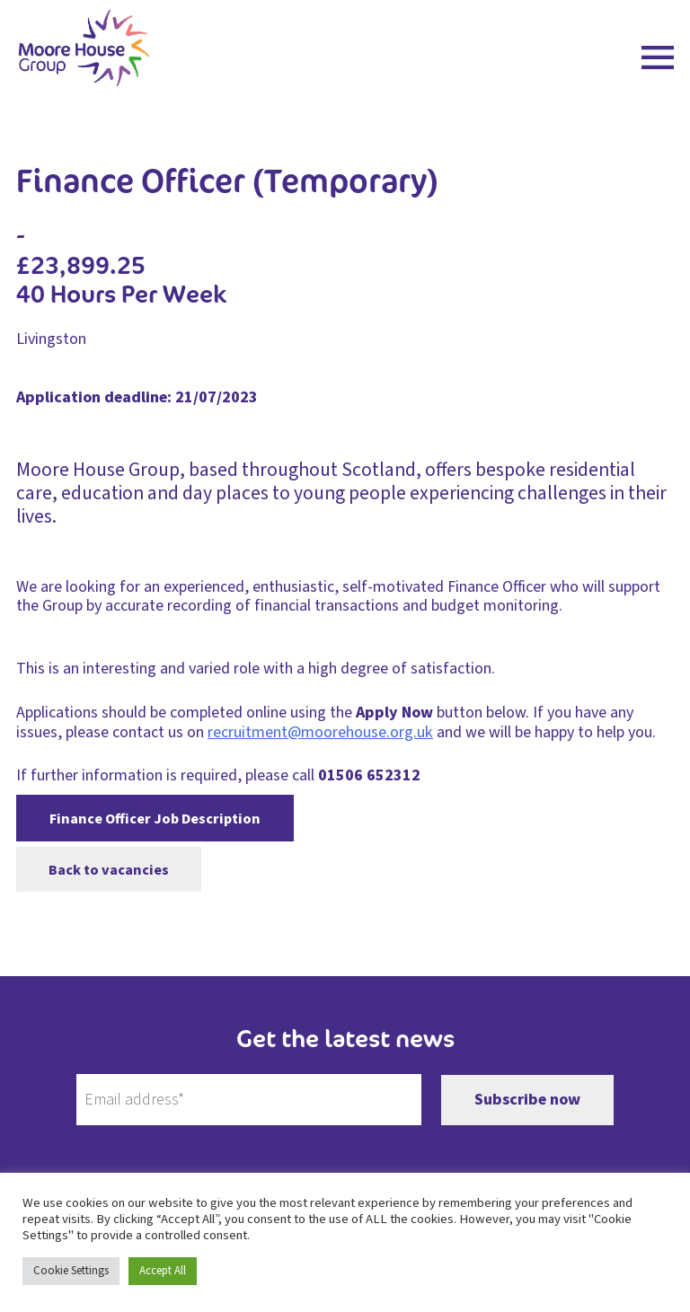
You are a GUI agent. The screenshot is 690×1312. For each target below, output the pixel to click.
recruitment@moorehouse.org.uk (320, 732)
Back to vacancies (109, 869)
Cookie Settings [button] (71, 1271)
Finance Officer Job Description (155, 818)
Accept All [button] (162, 1271)
